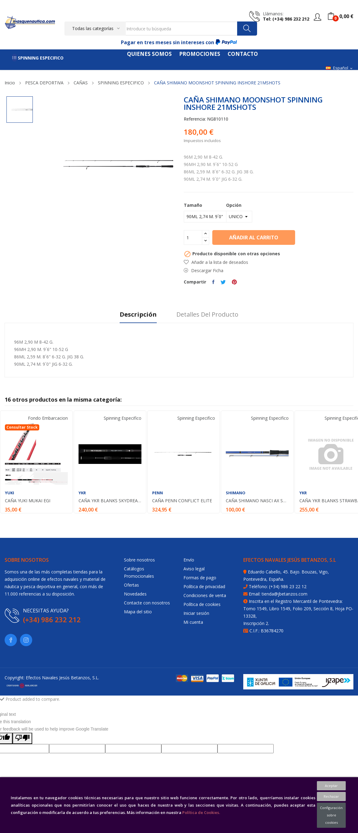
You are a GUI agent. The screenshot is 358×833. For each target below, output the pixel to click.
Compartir (213, 282)
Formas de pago (199, 577)
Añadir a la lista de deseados (216, 262)
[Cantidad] (193, 237)
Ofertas (131, 585)
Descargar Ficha (203, 270)
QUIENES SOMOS (149, 53)
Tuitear (223, 282)
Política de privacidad (204, 586)
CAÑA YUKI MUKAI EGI (27, 500)
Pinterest (234, 282)
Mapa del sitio (138, 612)
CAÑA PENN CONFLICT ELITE (182, 500)
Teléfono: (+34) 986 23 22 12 (277, 586)
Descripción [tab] (138, 314)
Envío (188, 560)
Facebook (11, 640)
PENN (157, 493)
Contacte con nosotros (147, 603)
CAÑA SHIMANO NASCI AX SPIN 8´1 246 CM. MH (257, 500)
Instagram (26, 640)
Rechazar (331, 796)
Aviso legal (194, 569)
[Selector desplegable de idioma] (339, 68)
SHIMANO (235, 493)
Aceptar (331, 785)
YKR (82, 493)
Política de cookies (202, 604)
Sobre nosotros (139, 560)
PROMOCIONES (199, 53)
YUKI (9, 493)
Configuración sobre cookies (331, 815)
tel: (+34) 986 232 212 (286, 19)
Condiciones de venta (204, 595)
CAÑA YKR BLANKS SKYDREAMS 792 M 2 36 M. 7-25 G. (110, 500)
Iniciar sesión (196, 613)
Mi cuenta (193, 622)
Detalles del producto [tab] (207, 314)
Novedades (135, 594)
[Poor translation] (22, 738)
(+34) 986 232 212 (52, 619)
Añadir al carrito (253, 237)
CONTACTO (243, 53)
